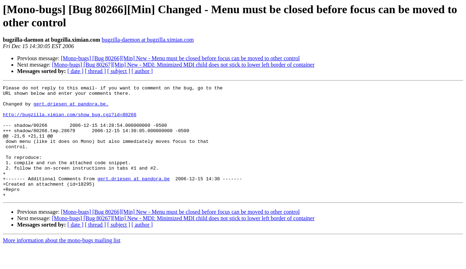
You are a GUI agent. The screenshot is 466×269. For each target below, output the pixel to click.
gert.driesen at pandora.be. (71, 108)
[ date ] (75, 71)
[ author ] (142, 71)
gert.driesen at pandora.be (133, 198)
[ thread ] (95, 71)
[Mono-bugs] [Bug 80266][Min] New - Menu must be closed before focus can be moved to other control (180, 58)
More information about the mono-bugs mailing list (62, 263)
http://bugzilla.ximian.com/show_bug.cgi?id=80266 (69, 121)
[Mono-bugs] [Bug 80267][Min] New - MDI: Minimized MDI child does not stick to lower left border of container (183, 65)
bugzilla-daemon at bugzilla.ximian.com (148, 40)
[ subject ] (118, 71)
